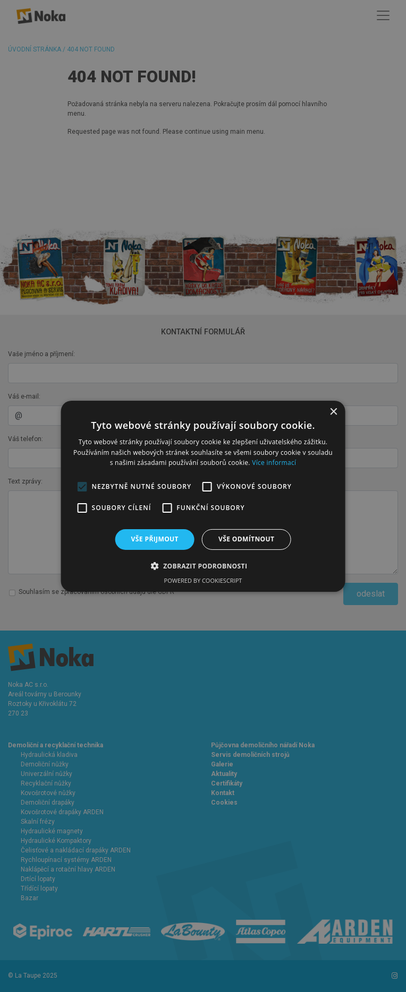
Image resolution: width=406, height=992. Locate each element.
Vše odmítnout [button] (246, 539)
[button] (203, 565)
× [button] (333, 412)
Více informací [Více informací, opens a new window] (274, 462)
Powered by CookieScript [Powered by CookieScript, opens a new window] (203, 580)
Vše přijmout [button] (155, 539)
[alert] (203, 496)
